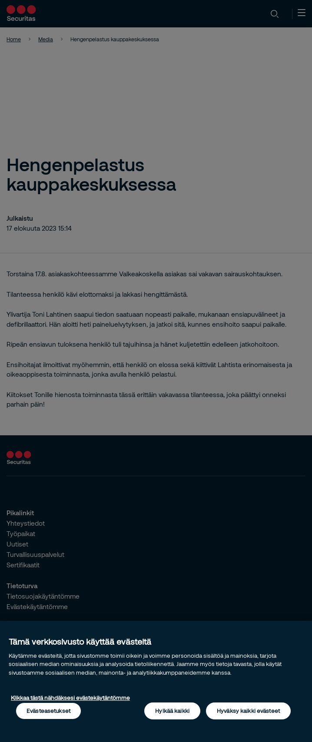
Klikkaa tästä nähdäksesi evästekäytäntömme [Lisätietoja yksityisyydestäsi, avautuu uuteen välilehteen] (70, 697)
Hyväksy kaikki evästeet (248, 710)
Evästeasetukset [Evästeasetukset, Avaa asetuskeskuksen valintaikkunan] (48, 710)
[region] (156, 681)
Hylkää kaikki (172, 710)
